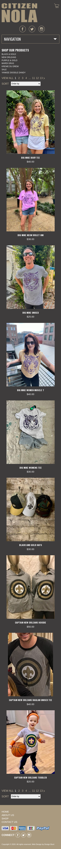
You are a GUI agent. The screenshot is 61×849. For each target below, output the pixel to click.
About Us (8, 815)
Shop (5, 818)
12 (37, 78)
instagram (41, 29)
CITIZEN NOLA (19, 12)
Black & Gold (9, 54)
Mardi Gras (8, 63)
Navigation (12, 39)
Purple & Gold (9, 60)
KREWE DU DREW (10, 66)
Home (5, 811)
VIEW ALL (8, 78)
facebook (22, 29)
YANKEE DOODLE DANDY (14, 72)
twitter (32, 29)
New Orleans (9, 57)
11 (33, 78)
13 (41, 78)
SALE (4, 69)
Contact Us (9, 822)
